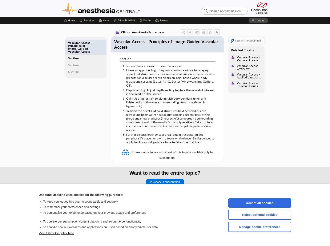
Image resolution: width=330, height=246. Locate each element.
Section (78, 42)
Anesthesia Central (114, 8)
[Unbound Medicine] (260, 7)
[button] (162, 20)
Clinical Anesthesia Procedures (135, 32)
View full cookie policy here (56, 233)
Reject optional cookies (259, 214)
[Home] (69, 20)
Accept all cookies (260, 203)
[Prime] (124, 20)
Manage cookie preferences (260, 227)
